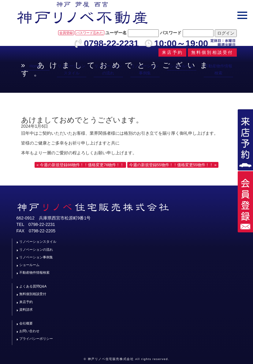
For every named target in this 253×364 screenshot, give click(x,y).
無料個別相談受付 (32, 294)
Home (34, 66)
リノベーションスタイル (71, 69)
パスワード (170, 32)
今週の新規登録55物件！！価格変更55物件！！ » (173, 165)
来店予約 (26, 302)
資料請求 (26, 309)
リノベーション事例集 (145, 69)
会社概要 (26, 323)
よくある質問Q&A (33, 286)
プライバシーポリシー (36, 338)
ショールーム (182, 66)
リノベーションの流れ (108, 69)
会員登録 (66, 33)
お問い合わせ (29, 331)
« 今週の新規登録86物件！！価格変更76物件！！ (80, 165)
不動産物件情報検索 (218, 69)
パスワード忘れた (89, 33)
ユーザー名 (116, 32)
